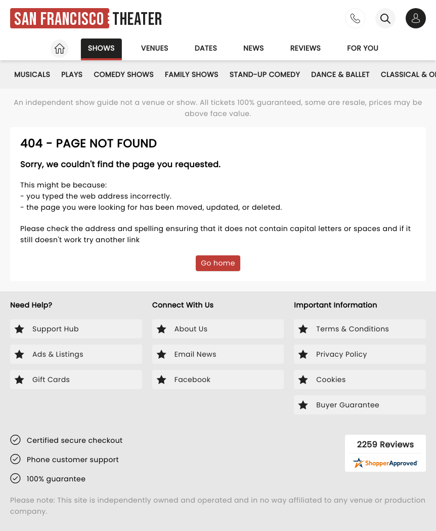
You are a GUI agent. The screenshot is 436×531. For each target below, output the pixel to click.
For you (362, 48)
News (253, 48)
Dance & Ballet (340, 74)
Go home (218, 263)
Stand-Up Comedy (265, 74)
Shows (101, 48)
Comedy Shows (124, 74)
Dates (206, 48)
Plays (71, 74)
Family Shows (192, 74)
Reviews (305, 48)
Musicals (32, 74)
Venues (154, 48)
